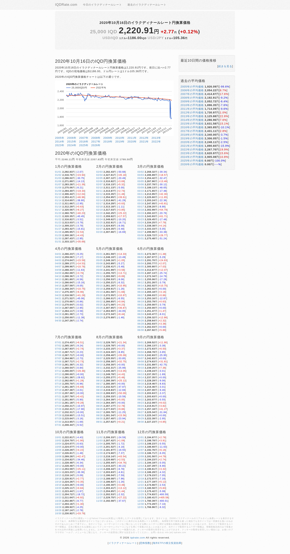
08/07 (99, 358)
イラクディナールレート (123, 543)
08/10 (99, 364)
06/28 (140, 324)
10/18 (58, 482)
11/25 (99, 491)
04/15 (58, 285)
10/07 (58, 453)
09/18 (140, 390)
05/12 (99, 276)
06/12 (140, 282)
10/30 (58, 513)
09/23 (140, 403)
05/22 (99, 301)
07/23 (58, 403)
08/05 (99, 352)
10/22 (58, 494)
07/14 (58, 377)
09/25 (140, 409)
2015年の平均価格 (192, 123)
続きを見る (225, 66)
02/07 (99, 184)
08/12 (99, 371)
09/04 (140, 352)
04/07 (58, 266)
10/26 (58, 501)
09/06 (140, 355)
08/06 (99, 355)
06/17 (140, 295)
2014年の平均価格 (192, 119)
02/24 (99, 219)
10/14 (58, 472)
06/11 (140, 279)
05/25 (99, 304)
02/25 (99, 222)
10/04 (58, 443)
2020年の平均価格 (192, 142)
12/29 (140, 501)
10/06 (58, 450)
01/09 (58, 191)
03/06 (140, 184)
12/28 (140, 497)
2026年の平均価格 (192, 164)
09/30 (140, 422)
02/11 (99, 191)
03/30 (140, 235)
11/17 (99, 472)
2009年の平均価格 (192, 101)
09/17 (140, 387)
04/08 (58, 270)
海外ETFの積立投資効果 (167, 543)
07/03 (58, 348)
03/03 (140, 175)
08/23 (99, 399)
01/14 (58, 200)
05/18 (99, 289)
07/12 (58, 371)
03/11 (140, 194)
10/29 (58, 510)
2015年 (71, 141)
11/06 (99, 450)
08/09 (99, 361)
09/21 (140, 396)
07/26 (58, 409)
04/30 (58, 320)
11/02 (99, 437)
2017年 (95, 141)
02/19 (99, 210)
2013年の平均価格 (192, 116)
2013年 (156, 137)
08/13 (99, 374)
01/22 (58, 219)
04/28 (58, 314)
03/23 (140, 219)
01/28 (58, 232)
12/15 (140, 469)
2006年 (71, 137)
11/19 (99, 478)
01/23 (58, 222)
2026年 (95, 145)
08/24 (99, 403)
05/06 (99, 263)
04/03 (58, 260)
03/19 (140, 213)
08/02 (99, 342)
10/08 (58, 456)
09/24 (140, 406)
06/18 (140, 298)
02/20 (99, 213)
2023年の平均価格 (192, 153)
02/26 (99, 225)
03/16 (140, 203)
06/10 (140, 276)
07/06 (58, 355)
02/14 (99, 200)
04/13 (58, 279)
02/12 (99, 194)
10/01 (58, 437)
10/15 (58, 475)
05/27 (99, 311)
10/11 (58, 462)
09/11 (140, 371)
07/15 (58, 380)
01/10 (58, 194)
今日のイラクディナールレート (102, 4)
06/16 (140, 292)
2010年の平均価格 (192, 105)
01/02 (58, 175)
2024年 (71, 145)
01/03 (58, 178)
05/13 (99, 279)
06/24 (140, 314)
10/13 (58, 469)
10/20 (58, 488)
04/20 (58, 295)
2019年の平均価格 (192, 138)
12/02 (140, 440)
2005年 (59, 137)
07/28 (58, 415)
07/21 (58, 396)
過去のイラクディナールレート (146, 4)
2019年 (120, 141)
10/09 (58, 459)
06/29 (140, 327)
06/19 (140, 301)
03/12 (140, 197)
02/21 (99, 216)
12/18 (140, 478)
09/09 (140, 364)
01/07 (58, 184)
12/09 (140, 456)
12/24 (140, 491)
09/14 (140, 377)
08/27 (99, 412)
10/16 (58, 478)
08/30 (99, 418)
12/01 (140, 437)
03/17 (140, 206)
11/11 (99, 459)
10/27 (58, 504)
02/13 (99, 197)
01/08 (58, 187)
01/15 (58, 203)
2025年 (83, 145)
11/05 (99, 447)
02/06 (99, 181)
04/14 (58, 282)
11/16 (99, 469)
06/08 (140, 270)
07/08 (58, 361)
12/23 (140, 488)
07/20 (58, 393)
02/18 (99, 206)
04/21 (58, 298)
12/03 (140, 443)
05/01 (99, 254)
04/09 (58, 273)
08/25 (99, 406)
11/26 (99, 494)
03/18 (140, 210)
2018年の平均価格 (192, 134)
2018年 (108, 141)
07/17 (58, 387)
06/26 (140, 320)
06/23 (140, 311)
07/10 (58, 368)
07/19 (58, 390)
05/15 (99, 285)
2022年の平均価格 (192, 149)
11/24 (99, 488)
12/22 (140, 485)
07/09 (58, 364)
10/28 (58, 507)
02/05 (99, 178)
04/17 (58, 292)
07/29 (58, 418)
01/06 (58, 181)
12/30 (140, 504)
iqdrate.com (137, 537)
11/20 (99, 482)
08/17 (99, 383)
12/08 (140, 453)
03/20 (140, 216)
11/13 (99, 466)
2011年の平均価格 (192, 108)
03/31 (140, 238)
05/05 (99, 260)
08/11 (99, 368)
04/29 (58, 317)
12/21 (140, 482)
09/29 (140, 418)
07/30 (58, 422)
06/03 (140, 260)
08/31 (99, 422)
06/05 (140, 266)
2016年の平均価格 (192, 127)
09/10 (140, 368)
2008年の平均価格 (192, 97)
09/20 (140, 393)
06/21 (140, 304)
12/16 (140, 472)
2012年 (144, 137)
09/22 (140, 399)
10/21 (58, 491)
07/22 (58, 399)
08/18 (99, 387)
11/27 (99, 497)
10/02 (58, 440)
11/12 (99, 462)
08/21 (99, 396)
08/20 (99, 393)
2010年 (120, 137)
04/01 (58, 254)
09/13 (140, 374)
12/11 (140, 462)
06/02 (140, 257)
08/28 (99, 415)
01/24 (58, 225)
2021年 (144, 141)
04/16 (58, 289)
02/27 (99, 229)
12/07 (140, 450)
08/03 (99, 345)
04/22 (58, 301)
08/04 (99, 348)
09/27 (140, 412)
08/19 (99, 390)
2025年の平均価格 (192, 160)
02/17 (99, 203)
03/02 (140, 172)
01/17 (58, 210)
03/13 (140, 200)
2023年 (59, 145)
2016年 (83, 141)
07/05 (58, 352)
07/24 (58, 406)
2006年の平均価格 (192, 90)
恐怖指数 (145, 543)
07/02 (58, 345)
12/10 (140, 459)
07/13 (58, 374)
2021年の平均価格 (192, 145)
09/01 (140, 342)
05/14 (99, 282)
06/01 (140, 254)
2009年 (108, 137)
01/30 (58, 238)
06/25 (140, 317)
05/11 (99, 273)
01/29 (58, 235)
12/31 (140, 507)
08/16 (99, 380)
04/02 (58, 257)
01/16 (58, 206)
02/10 (99, 187)
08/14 (99, 377)
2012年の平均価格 (192, 112)
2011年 (132, 137)
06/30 (140, 330)
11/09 (99, 453)
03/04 (140, 178)
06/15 (140, 289)
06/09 (140, 273)
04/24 (58, 308)
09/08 (140, 361)
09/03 (140, 348)
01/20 (58, 213)
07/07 (58, 358)
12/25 (140, 494)
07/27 (58, 412)
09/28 (140, 415)
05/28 (99, 314)
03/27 (140, 232)
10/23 (58, 497)
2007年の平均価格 (192, 94)
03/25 (140, 225)
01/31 (58, 241)
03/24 (140, 222)
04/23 (58, 304)
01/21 (58, 216)
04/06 (58, 263)
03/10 (140, 191)
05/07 (99, 266)
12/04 (140, 447)
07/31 (58, 425)
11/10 (99, 456)
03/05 (140, 181)
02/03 (99, 172)
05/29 (99, 317)
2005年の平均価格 (192, 86)
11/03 (99, 440)
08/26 (99, 409)
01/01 (58, 172)
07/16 (58, 383)
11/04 (99, 443)
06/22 (140, 308)
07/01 (58, 342)
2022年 (156, 141)
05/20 (99, 295)
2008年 (95, 137)
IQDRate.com (66, 4)
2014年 (59, 141)
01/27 (58, 229)
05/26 (99, 308)
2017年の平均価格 (192, 131)
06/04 (140, 263)
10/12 (58, 466)
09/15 (140, 380)
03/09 (140, 187)
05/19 (99, 292)
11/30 (99, 501)
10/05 (58, 447)
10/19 (58, 485)
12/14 (140, 466)
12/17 (140, 475)
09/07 (140, 358)
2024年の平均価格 (192, 156)
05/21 (99, 298)
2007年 (83, 137)
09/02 (140, 345)
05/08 (99, 270)
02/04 (99, 175)
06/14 (140, 285)
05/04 (99, 257)
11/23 (99, 485)
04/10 (58, 276)
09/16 (140, 383)
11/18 (99, 475)
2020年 (132, 141)
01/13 (58, 197)
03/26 (140, 229)
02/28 (99, 232)
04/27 (58, 311)
